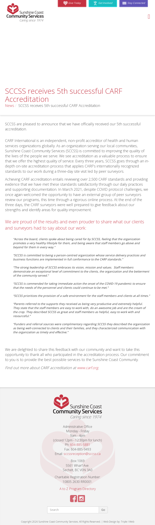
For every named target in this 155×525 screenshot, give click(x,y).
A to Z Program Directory (78, 489)
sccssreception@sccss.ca (82, 454)
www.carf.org (87, 367)
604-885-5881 (80, 444)
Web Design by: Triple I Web (118, 521)
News (9, 105)
